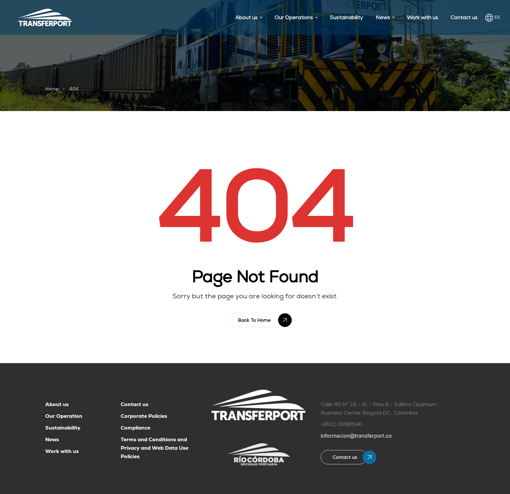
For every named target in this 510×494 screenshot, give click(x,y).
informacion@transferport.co (356, 435)
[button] (255, 320)
